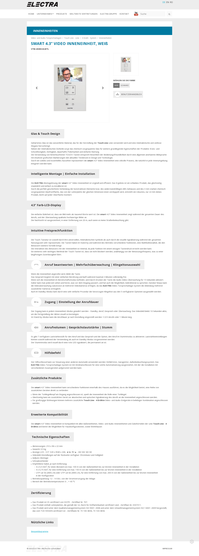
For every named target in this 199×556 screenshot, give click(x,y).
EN (167, 2)
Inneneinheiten (105, 38)
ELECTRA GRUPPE (108, 13)
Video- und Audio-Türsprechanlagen (46, 38)
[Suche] (152, 14)
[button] (37, 88)
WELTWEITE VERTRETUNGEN (83, 13)
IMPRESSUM (167, 548)
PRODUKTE (61, 13)
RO (171, 2)
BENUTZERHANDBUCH (131, 94)
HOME (31, 13)
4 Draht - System (89, 38)
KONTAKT (124, 13)
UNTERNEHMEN (44, 13)
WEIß (116, 85)
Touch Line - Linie (71, 38)
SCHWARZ (125, 85)
